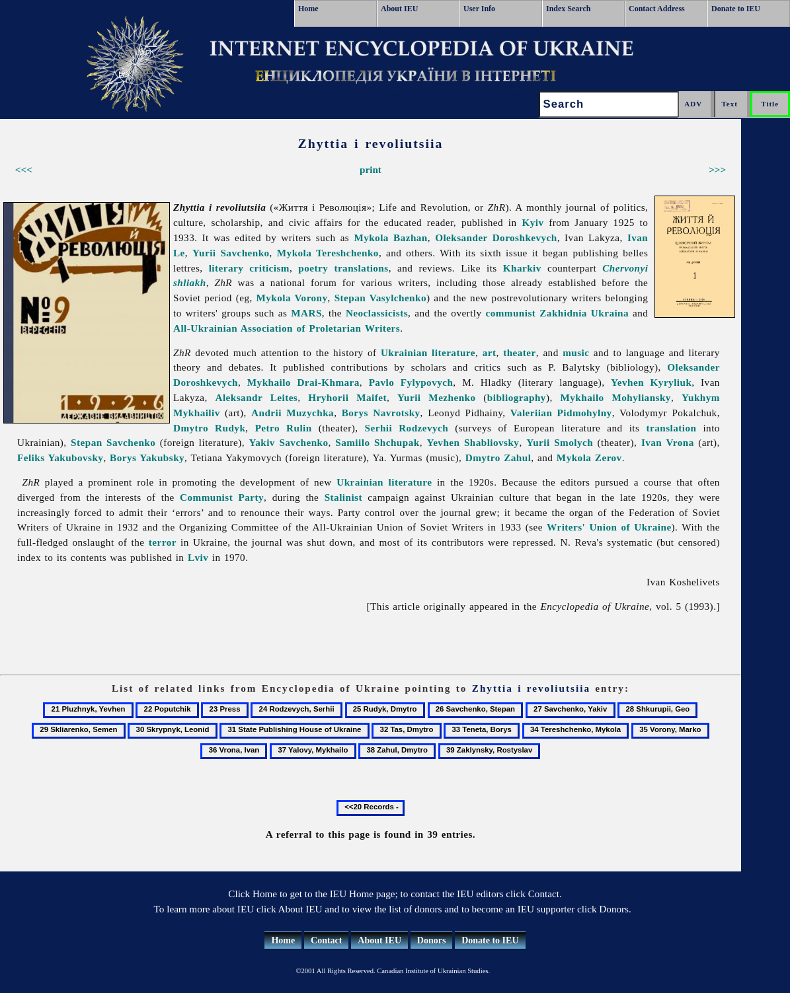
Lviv (198, 557)
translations (361, 268)
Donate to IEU (735, 8)
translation (671, 427)
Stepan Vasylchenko (380, 297)
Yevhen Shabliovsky (472, 442)
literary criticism (249, 268)
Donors (431, 940)
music (576, 352)
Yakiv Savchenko (288, 442)
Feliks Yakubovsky (60, 457)
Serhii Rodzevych (407, 427)
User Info (479, 8)
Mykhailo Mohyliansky (616, 397)
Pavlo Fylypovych (411, 382)
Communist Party (222, 497)
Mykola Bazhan (390, 237)
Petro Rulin (283, 427)
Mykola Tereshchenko (328, 252)
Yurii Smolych (559, 442)
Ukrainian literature (428, 352)
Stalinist (343, 497)
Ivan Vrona (667, 442)
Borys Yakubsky (147, 457)
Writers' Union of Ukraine (609, 527)
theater (519, 352)
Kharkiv (522, 268)
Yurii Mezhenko (436, 397)
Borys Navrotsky (381, 412)
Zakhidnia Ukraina (584, 312)
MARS (306, 312)
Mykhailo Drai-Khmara (303, 382)
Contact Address (657, 8)
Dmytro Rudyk (209, 427)
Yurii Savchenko (231, 252)
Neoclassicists (377, 312)
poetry (313, 268)
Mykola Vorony (292, 297)
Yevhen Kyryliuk (651, 382)
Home (308, 8)
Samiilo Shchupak (377, 442)
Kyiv (532, 222)
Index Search (568, 8)
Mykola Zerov (589, 457)
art (489, 352)
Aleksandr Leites (257, 397)
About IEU (399, 8)
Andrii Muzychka (292, 412)
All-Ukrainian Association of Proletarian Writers (286, 328)
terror (163, 542)
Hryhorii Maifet (347, 397)
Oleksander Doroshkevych (496, 237)
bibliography (516, 397)
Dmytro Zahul (498, 457)
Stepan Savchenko (113, 442)
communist (510, 312)
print (370, 169)
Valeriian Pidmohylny (561, 412)
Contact (326, 940)
